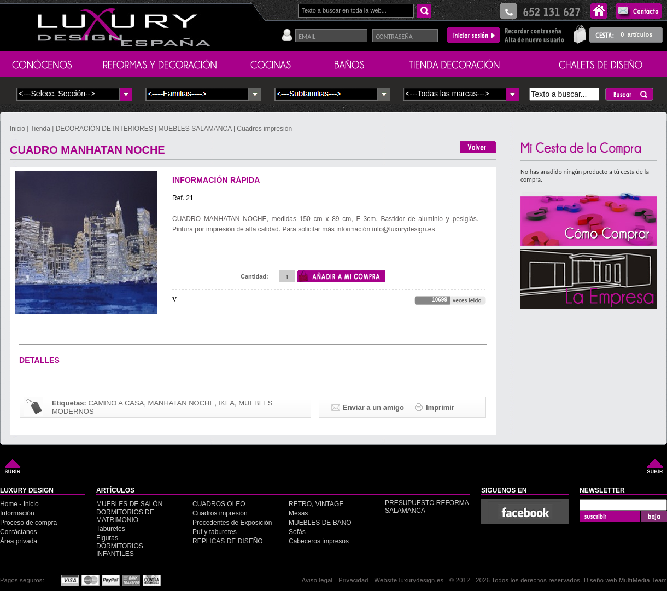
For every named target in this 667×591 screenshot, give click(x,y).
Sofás (297, 532)
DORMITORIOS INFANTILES (119, 550)
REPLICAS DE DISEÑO (227, 541)
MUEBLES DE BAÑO (320, 522)
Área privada (18, 541)
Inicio (18, 128)
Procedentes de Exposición (232, 522)
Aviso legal (317, 580)
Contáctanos (18, 532)
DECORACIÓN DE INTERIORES (105, 128)
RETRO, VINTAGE (316, 504)
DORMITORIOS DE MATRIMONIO (125, 516)
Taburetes (110, 528)
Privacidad (353, 580)
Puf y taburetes (214, 532)
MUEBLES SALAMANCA (195, 128)
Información (17, 513)
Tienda (40, 128)
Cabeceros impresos (319, 541)
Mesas (298, 513)
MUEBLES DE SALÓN (129, 504)
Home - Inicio (19, 504)
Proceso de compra (28, 522)
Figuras (107, 538)
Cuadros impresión (264, 128)
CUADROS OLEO (218, 504)
